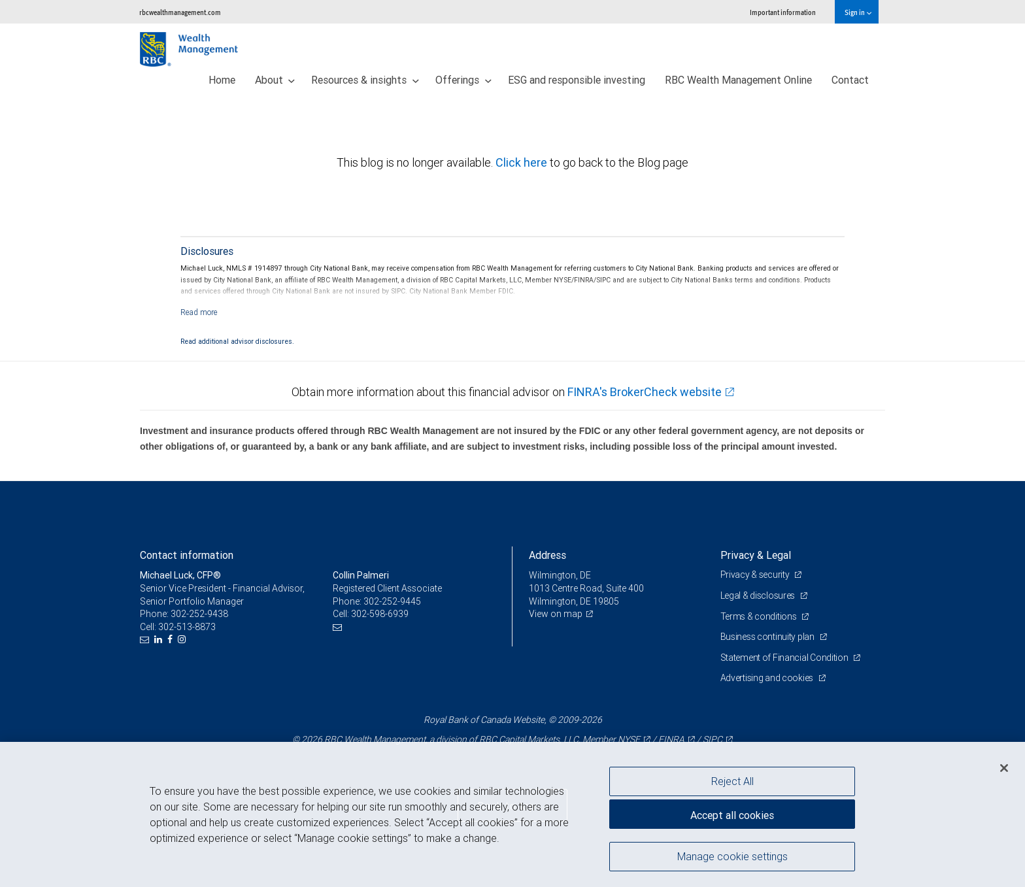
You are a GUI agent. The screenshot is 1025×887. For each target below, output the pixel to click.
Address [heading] (547, 554)
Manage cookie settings (732, 856)
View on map (555, 614)
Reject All (732, 781)
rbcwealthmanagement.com (180, 12)
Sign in (858, 12)
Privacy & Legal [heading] (755, 554)
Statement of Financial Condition (785, 657)
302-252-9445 (392, 601)
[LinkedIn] (159, 639)
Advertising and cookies (767, 678)
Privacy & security (756, 574)
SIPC (712, 739)
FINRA (671, 739)
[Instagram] (183, 639)
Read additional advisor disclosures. (237, 341)
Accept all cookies (732, 815)
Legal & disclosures (758, 595)
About (275, 79)
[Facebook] (171, 639)
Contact (850, 79)
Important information (783, 12)
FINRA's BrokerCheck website (644, 391)
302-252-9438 (199, 614)
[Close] (1004, 768)
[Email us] (146, 639)
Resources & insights (365, 79)
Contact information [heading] (186, 554)
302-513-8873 (187, 627)
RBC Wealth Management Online (738, 79)
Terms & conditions (759, 616)
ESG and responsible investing (576, 79)
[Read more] (199, 312)
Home (222, 79)
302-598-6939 (380, 614)
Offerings (463, 79)
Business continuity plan (768, 637)
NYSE (629, 739)
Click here (523, 162)
